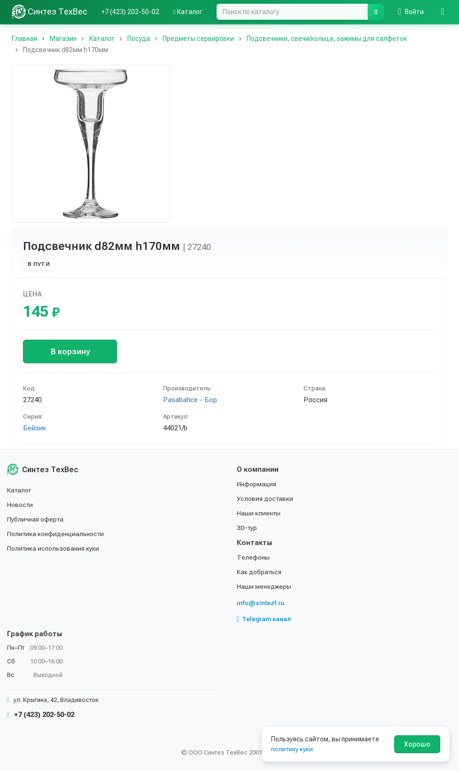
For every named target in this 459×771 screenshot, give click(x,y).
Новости (20, 506)
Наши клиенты (259, 514)
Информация (257, 486)
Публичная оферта (36, 520)
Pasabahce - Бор (190, 400)
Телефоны (253, 558)
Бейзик (34, 428)
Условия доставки (266, 500)
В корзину (70, 351)
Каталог (187, 12)
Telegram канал (264, 619)
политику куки (292, 749)
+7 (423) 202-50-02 (130, 12)
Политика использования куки (54, 549)
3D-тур (247, 529)
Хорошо (417, 744)
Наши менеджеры (264, 587)
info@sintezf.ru (260, 603)
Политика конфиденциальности (56, 535)
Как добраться (260, 572)
